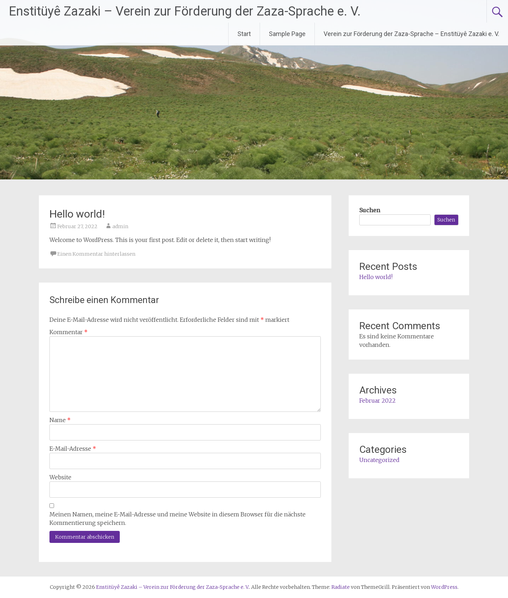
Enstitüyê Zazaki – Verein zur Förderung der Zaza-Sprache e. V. (185, 11)
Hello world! (375, 276)
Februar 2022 (377, 400)
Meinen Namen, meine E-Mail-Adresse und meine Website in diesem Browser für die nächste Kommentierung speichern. (177, 518)
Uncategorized (379, 459)
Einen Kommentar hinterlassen (96, 254)
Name (60, 420)
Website (60, 477)
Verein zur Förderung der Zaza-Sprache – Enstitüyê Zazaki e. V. (411, 33)
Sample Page (287, 33)
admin (120, 226)
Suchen (369, 210)
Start (244, 33)
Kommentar (68, 332)
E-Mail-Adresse (72, 448)
